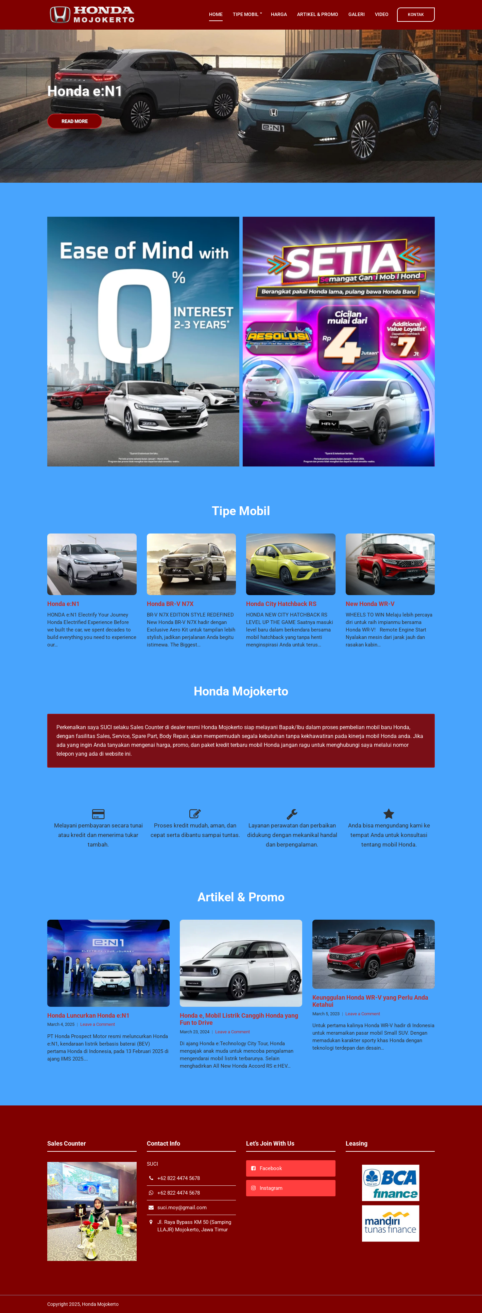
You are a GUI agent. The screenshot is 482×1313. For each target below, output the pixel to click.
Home (216, 14)
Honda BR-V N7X (170, 603)
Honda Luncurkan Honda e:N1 (88, 1015)
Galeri (356, 14)
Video (382, 14)
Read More (75, 121)
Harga (279, 14)
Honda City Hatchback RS (281, 603)
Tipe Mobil (246, 14)
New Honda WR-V (370, 603)
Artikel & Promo (317, 14)
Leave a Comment (97, 1024)
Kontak (416, 14)
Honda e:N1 (63, 603)
